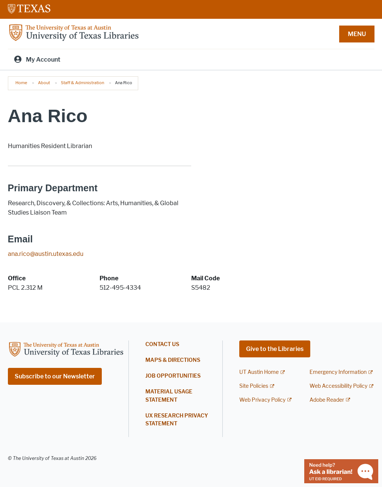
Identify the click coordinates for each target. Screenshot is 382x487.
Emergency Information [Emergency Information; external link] (338, 372)
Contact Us (162, 344)
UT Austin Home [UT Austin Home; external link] (259, 372)
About (44, 82)
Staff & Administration (82, 82)
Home (21, 82)
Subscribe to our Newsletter (55, 376)
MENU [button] (357, 34)
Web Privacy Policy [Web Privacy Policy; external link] (262, 400)
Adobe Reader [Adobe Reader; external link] (327, 400)
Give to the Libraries (274, 348)
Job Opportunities (173, 376)
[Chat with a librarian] (341, 470)
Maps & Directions (172, 360)
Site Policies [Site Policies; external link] (253, 386)
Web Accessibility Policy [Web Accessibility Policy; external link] (338, 386)
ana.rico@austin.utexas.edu (45, 253)
